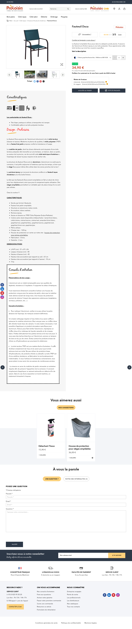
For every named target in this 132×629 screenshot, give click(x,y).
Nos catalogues (72, 604)
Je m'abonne (116, 555)
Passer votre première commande (49, 601)
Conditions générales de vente (46, 623)
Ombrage (54, 17)
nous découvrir (36, 9)
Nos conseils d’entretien (45, 591)
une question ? (51, 479)
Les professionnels (73, 598)
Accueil (16, 21)
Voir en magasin (112, 90)
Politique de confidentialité (71, 623)
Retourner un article (44, 607)
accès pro (10, 2)
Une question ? (86, 34)
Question (10, 509)
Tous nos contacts (73, 607)
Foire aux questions (44, 594)
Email (8, 501)
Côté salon (34, 17)
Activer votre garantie (44, 598)
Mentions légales (90, 623)
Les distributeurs (73, 601)
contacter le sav (15, 607)
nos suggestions (66, 408)
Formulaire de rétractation (46, 610)
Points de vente (72, 594)
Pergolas (64, 17)
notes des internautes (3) (76, 479)
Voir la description (79, 51)
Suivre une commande (45, 604)
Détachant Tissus (47, 446)
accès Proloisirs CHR (118, 2)
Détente (44, 17)
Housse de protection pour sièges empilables (80, 447)
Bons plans (11, 17)
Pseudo (9, 493)
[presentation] (21, 538)
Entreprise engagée (74, 591)
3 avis (119, 34)
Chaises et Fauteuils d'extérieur (36, 21)
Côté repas (22, 17)
